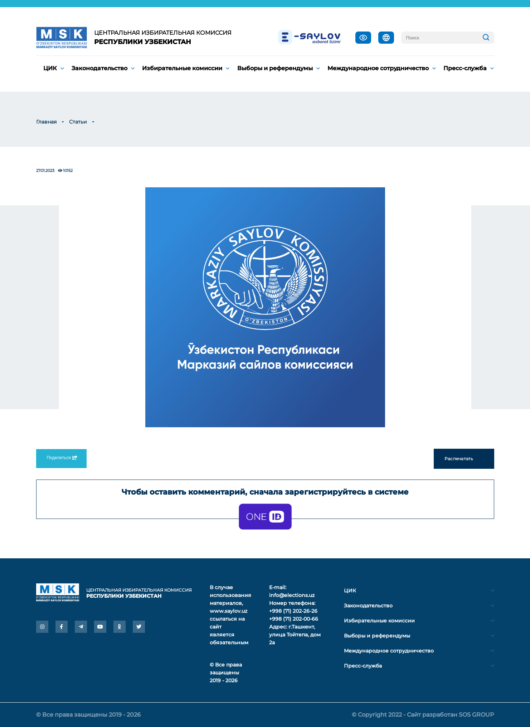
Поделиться (61, 457)
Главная (46, 122)
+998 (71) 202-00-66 (293, 619)
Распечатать (463, 458)
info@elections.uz (292, 595)
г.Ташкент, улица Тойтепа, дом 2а (295, 635)
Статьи (78, 122)
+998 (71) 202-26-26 (293, 611)
